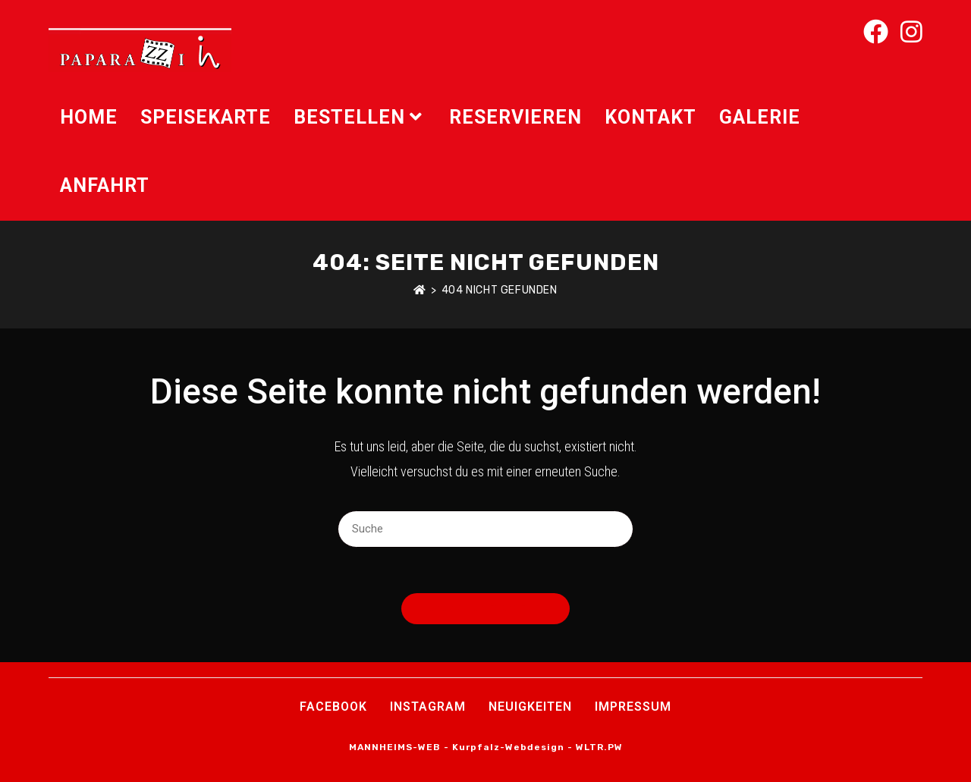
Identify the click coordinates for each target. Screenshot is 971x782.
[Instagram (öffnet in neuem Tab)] (911, 32)
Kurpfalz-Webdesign (508, 747)
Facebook (333, 706)
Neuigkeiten (530, 706)
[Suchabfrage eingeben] (485, 529)
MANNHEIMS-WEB (395, 747)
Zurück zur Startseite (485, 608)
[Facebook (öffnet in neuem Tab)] (875, 32)
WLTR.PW (599, 747)
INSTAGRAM (428, 706)
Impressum (633, 706)
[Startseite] (419, 290)
